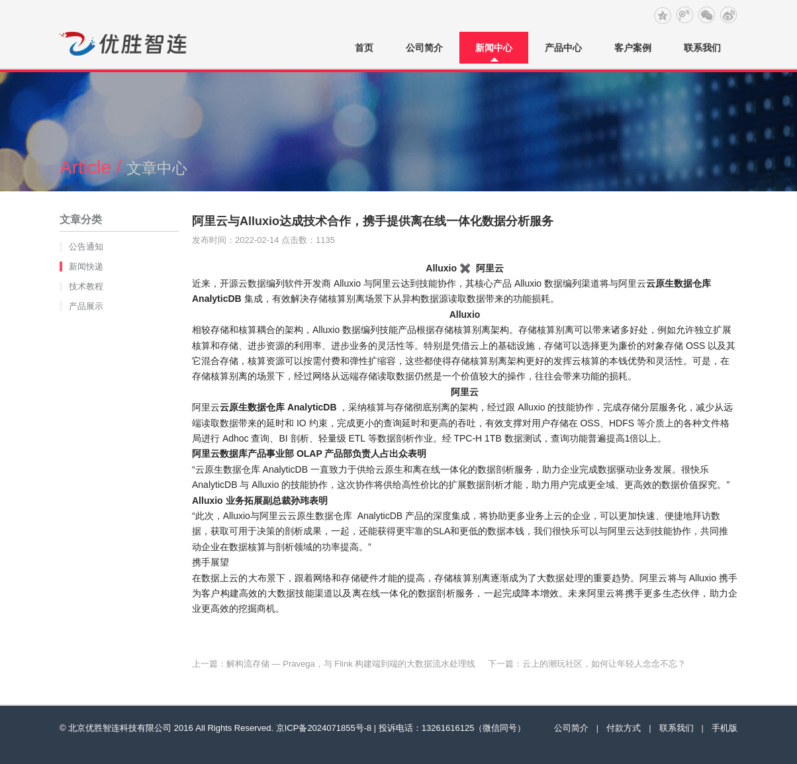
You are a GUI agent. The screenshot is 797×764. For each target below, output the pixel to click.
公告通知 (86, 247)
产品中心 (563, 47)
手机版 (724, 728)
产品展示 (86, 306)
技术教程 (86, 286)
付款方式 (623, 728)
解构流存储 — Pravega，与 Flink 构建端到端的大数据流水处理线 (350, 664)
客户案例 (632, 47)
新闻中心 (493, 47)
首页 (364, 47)
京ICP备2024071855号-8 (324, 728)
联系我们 (702, 47)
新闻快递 (86, 266)
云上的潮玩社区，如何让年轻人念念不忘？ (604, 664)
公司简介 (424, 47)
